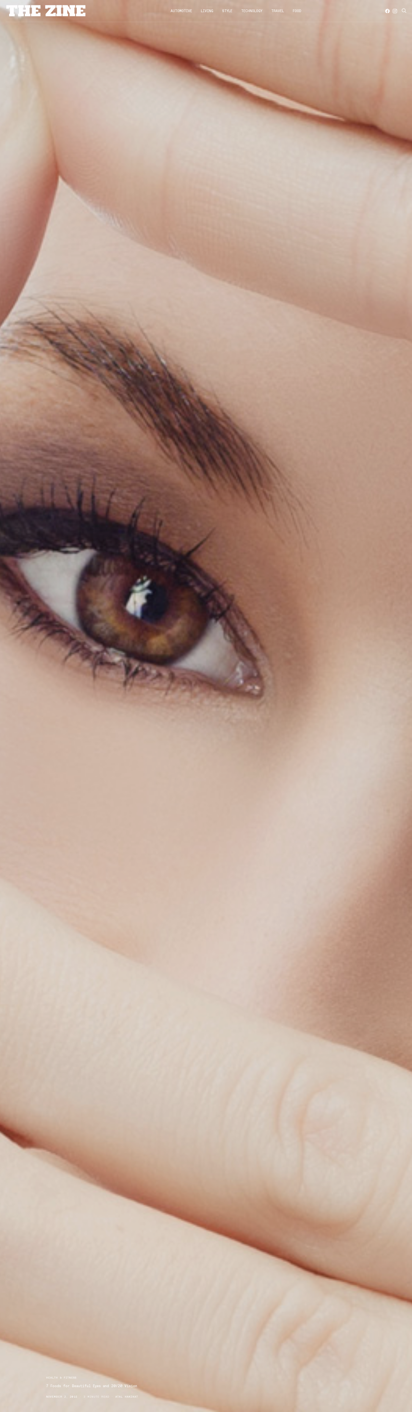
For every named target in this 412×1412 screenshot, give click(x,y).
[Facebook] (387, 11)
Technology (251, 11)
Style (227, 11)
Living (207, 11)
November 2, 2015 (62, 1396)
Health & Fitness (61, 1377)
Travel (277, 11)
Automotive (181, 11)
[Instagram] (395, 11)
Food (297, 11)
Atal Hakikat (126, 1396)
